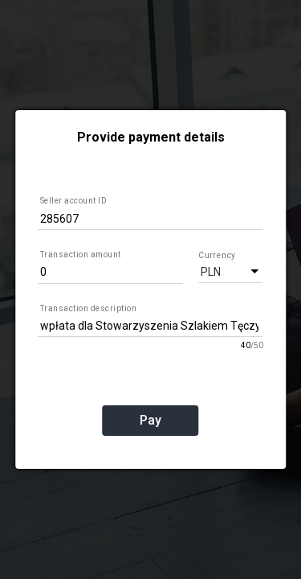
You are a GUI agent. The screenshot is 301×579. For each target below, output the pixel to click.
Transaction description (88, 308)
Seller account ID (74, 200)
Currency (216, 255)
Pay (150, 420)
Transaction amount (80, 254)
